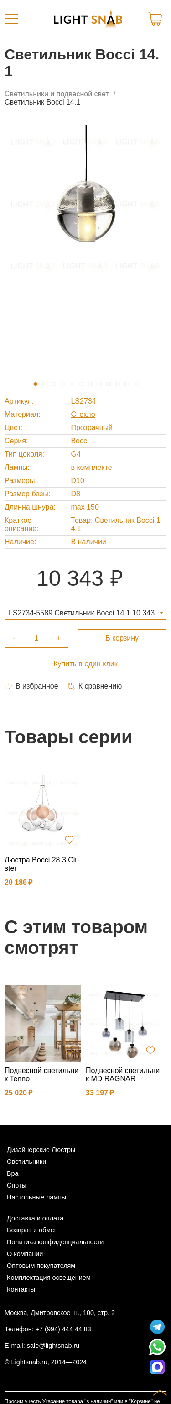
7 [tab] (90, 384)
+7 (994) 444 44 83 (63, 1329)
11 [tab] (126, 384)
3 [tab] (54, 384)
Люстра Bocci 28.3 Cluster (42, 864)
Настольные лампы (36, 1197)
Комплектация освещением (49, 1277)
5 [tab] (72, 384)
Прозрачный (92, 427)
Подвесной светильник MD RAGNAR (123, 1075)
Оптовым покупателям (41, 1265)
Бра (12, 1173)
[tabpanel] (85, 203)
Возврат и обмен (32, 1230)
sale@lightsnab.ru (53, 1345)
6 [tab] (81, 384)
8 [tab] (99, 384)
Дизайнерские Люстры (41, 1149)
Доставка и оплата (35, 1218)
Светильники (26, 1161)
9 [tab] (108, 384)
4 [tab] (63, 384)
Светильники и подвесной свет (57, 94)
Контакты (21, 1289)
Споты (16, 1185)
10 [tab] (117, 384)
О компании (25, 1253)
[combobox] (85, 613)
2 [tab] (44, 384)
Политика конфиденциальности (55, 1242)
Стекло (83, 414)
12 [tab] (136, 384)
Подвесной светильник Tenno (41, 1075)
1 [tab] (35, 384)
